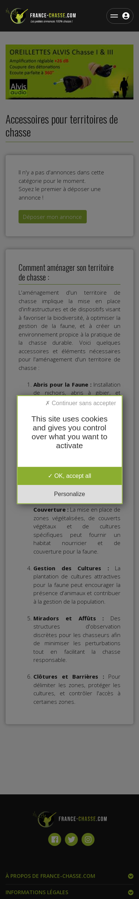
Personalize (69, 494)
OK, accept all (69, 476)
